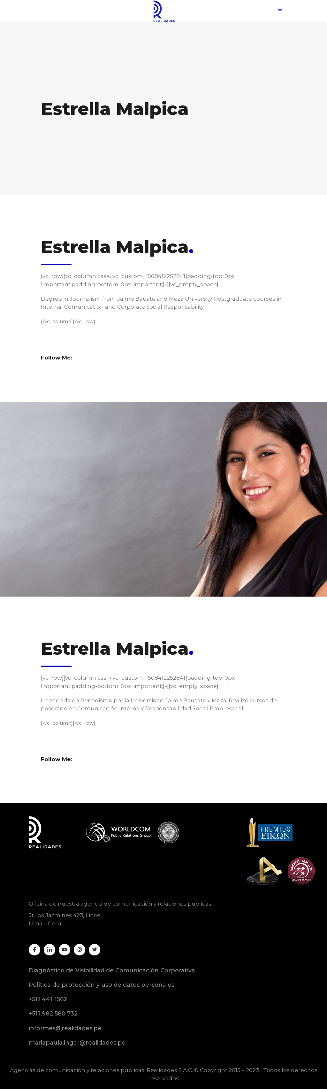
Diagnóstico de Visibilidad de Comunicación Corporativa (112, 970)
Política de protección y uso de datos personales (101, 984)
